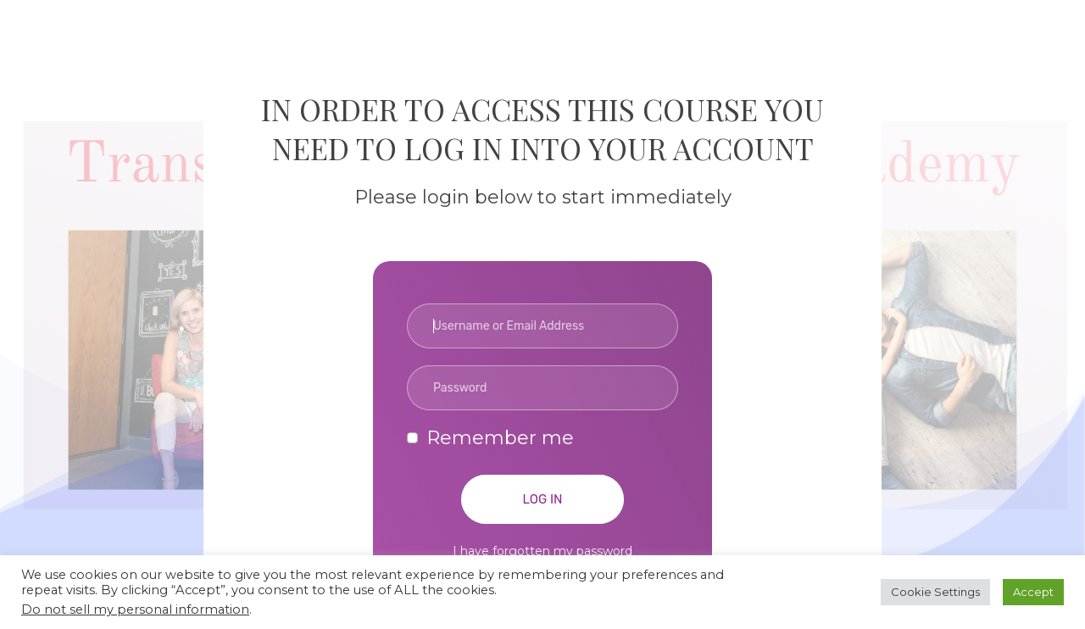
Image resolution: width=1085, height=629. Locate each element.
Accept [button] (1033, 591)
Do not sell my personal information (135, 609)
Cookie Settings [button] (935, 591)
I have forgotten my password (542, 551)
